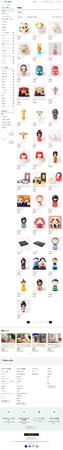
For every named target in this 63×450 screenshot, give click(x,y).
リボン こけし (20, 314)
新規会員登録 (35, 374)
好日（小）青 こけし (21, 230)
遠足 (8, 95)
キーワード (3, 139)
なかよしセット (36, 271)
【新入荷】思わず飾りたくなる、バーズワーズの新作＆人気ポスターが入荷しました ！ (54, 346)
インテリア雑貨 (8, 33)
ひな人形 (4, 21)
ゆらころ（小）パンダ (21, 35)
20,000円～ (4, 127)
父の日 (8, 82)
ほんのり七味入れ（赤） (21, 164)
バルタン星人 (35, 78)
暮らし (49, 383)
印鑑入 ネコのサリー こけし (54, 186)
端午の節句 (8, 76)
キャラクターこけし (6, 16)
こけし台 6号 (35, 251)
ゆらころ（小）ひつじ (37, 35)
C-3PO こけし (19, 122)
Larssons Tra (19, 386)
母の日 (8, 79)
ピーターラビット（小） (37, 56)
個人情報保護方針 (37, 441)
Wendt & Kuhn (20, 388)
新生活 (8, 98)
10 (46, 322)
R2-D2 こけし (51, 99)
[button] (60, 339)
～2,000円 (4, 116)
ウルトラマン (51, 56)
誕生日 (8, 101)
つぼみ (34, 143)
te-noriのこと (50, 371)
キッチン (8, 38)
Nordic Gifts (19, 395)
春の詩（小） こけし (37, 292)
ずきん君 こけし (51, 251)
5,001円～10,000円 (6, 122)
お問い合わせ (31, 434)
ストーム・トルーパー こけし (38, 122)
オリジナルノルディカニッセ (8, 56)
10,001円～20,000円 (6, 125)
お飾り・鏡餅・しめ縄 (7, 19)
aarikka (18, 390)
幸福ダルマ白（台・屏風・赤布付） (39, 100)
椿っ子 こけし (20, 271)
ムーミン (8, 60)
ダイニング (8, 35)
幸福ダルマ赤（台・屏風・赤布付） (23, 100)
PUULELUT (19, 381)
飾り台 (3, 29)
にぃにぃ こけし (51, 271)
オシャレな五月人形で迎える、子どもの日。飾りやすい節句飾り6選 (39, 346)
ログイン (34, 371)
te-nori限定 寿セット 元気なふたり (23, 186)
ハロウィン (8, 93)
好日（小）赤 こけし (52, 208)
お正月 (8, 85)
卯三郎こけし (20, 378)
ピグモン (50, 78)
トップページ (3, 4)
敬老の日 (8, 104)
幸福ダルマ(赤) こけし (37, 230)
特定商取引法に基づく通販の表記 (28, 441)
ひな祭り (8, 87)
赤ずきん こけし (36, 208)
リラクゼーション (8, 41)
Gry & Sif (19, 376)
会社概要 (17, 441)
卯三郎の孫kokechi (21, 374)
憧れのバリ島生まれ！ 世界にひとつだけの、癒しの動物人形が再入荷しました (23, 346)
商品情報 (49, 374)
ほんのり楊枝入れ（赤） (37, 164)
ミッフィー (8, 63)
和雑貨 (2, 388)
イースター (8, 90)
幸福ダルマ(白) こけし (53, 230)
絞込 (11, 134)
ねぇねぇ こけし (20, 292)
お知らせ (14, 441)
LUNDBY (19, 400)
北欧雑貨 (8, 50)
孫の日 (8, 106)
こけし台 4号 (20, 251)
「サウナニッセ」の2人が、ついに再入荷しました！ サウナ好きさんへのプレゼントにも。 (8, 346)
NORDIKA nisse (20, 371)
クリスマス (8, 53)
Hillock (18, 398)
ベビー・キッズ (8, 48)
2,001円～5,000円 (6, 119)
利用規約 (20, 441)
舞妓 (49, 164)
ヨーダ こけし (19, 143)
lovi (17, 383)
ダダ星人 (18, 78)
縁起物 (3, 27)
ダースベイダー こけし (52, 122)
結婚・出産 (8, 74)
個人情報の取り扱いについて (45, 441)
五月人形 (4, 24)
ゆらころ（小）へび (52, 35)
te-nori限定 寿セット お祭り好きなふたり (39, 187)
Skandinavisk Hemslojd (22, 393)
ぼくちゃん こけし (52, 292)
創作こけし (4, 13)
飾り (49, 376)
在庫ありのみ (33, 17)
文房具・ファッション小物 (8, 44)
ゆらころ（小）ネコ (21, 56)
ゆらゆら (50, 143)
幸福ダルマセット (20, 208)
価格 (2, 114)
